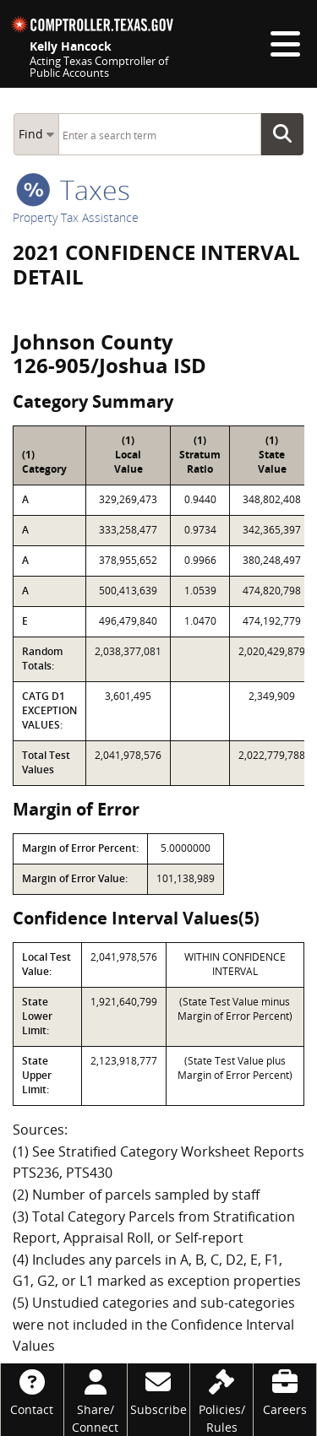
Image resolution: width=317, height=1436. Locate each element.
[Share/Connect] (95, 1399)
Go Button (287, 134)
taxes (73, 189)
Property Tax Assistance (76, 217)
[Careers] (285, 1390)
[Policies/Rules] (221, 1399)
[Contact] (32, 1390)
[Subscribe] (159, 1390)
